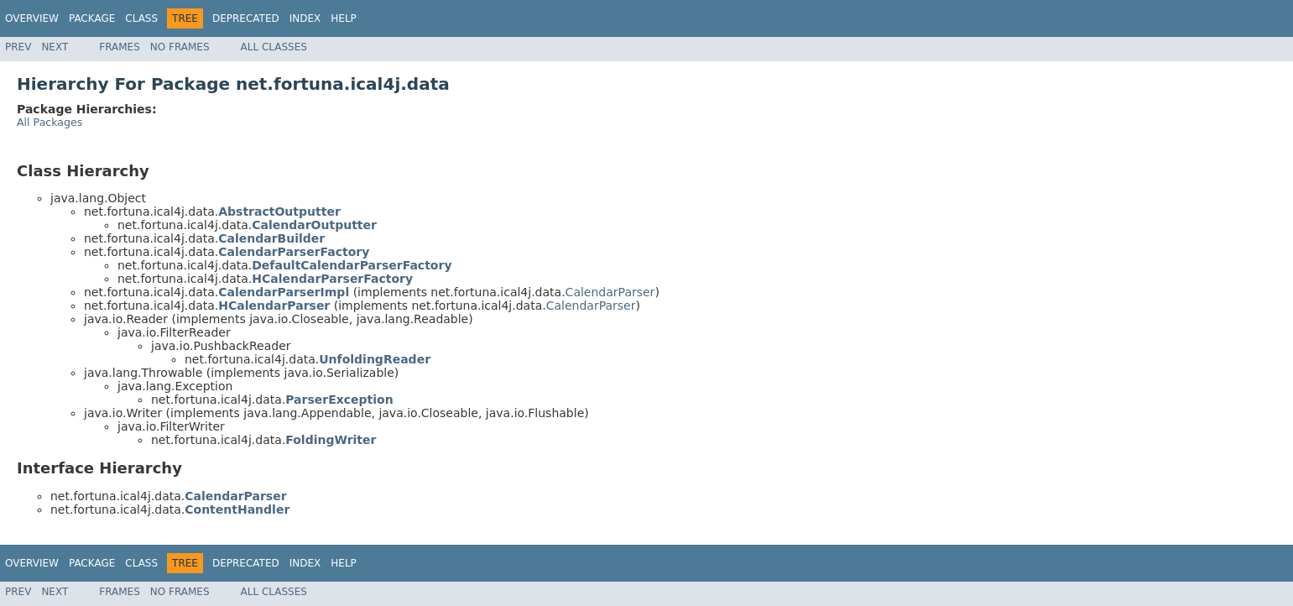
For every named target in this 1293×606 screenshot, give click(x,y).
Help (344, 18)
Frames (119, 47)
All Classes (274, 47)
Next (54, 47)
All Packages (49, 122)
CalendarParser (610, 292)
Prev (18, 47)
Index (305, 18)
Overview (32, 18)
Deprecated (245, 18)
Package (92, 18)
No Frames (180, 47)
